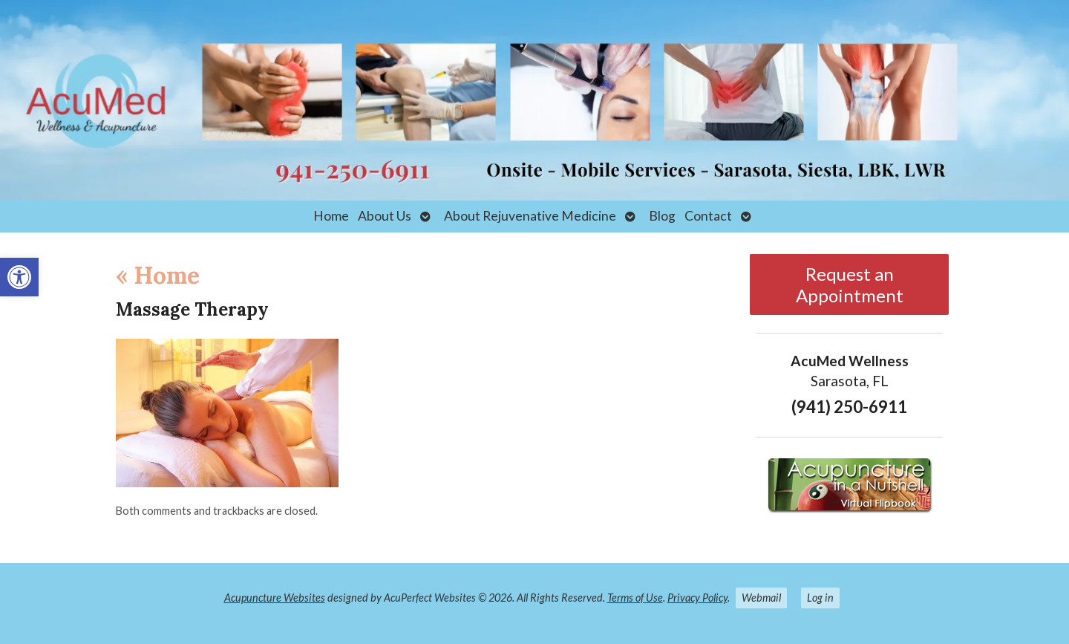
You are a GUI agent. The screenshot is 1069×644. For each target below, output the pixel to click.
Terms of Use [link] (635, 597)
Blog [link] (662, 216)
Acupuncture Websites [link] (274, 597)
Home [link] (331, 216)
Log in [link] (820, 597)
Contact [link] (708, 216)
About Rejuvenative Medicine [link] (530, 216)
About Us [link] (384, 216)
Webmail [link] (761, 597)
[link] (19, 277)
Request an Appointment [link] (849, 284)
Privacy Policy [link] (697, 597)
